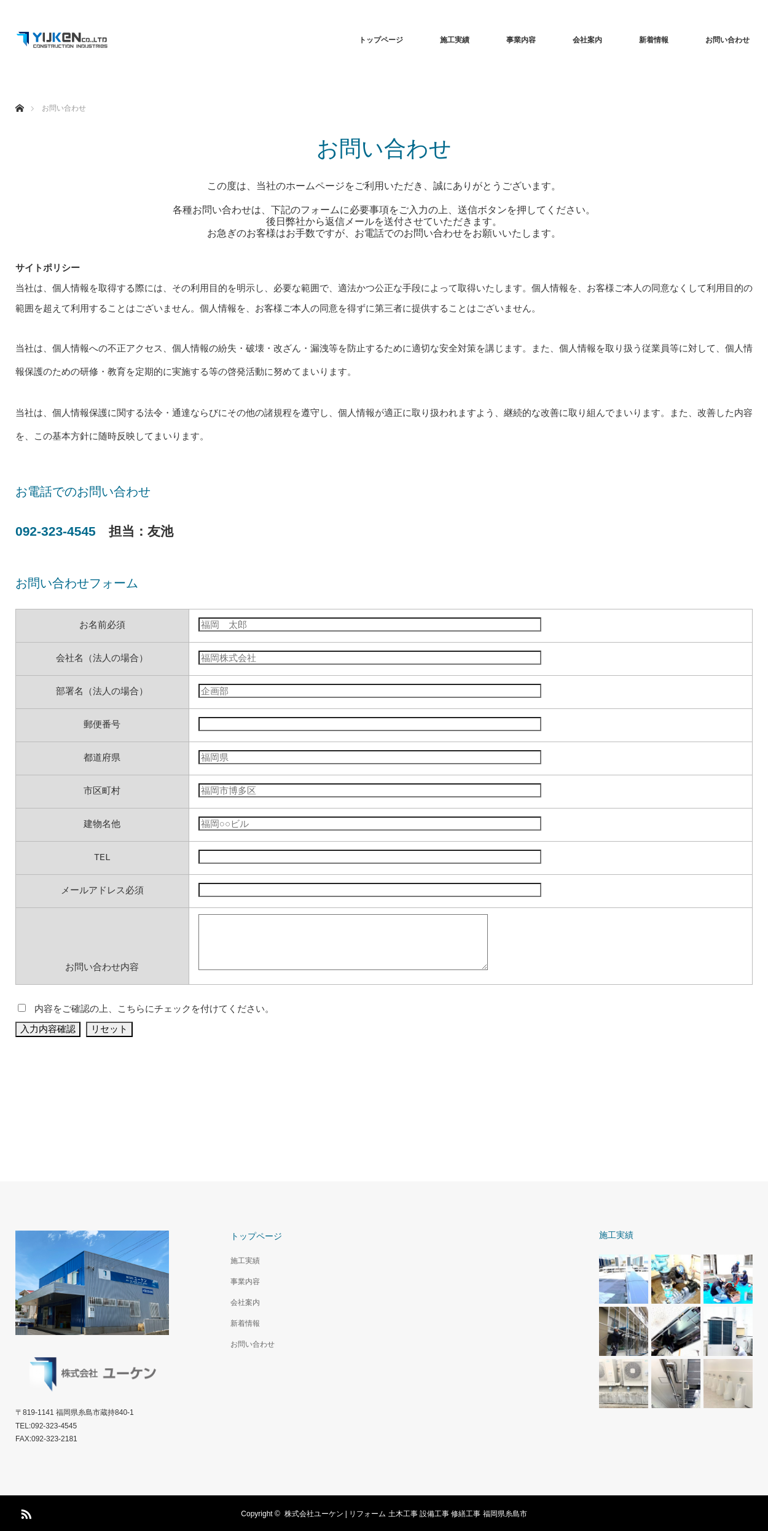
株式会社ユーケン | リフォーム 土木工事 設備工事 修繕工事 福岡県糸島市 (405, 1512)
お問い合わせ (727, 40)
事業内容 (521, 40)
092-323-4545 (55, 531)
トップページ (381, 40)
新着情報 (653, 40)
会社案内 (587, 40)
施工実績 (454, 40)
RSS (24, 1511)
